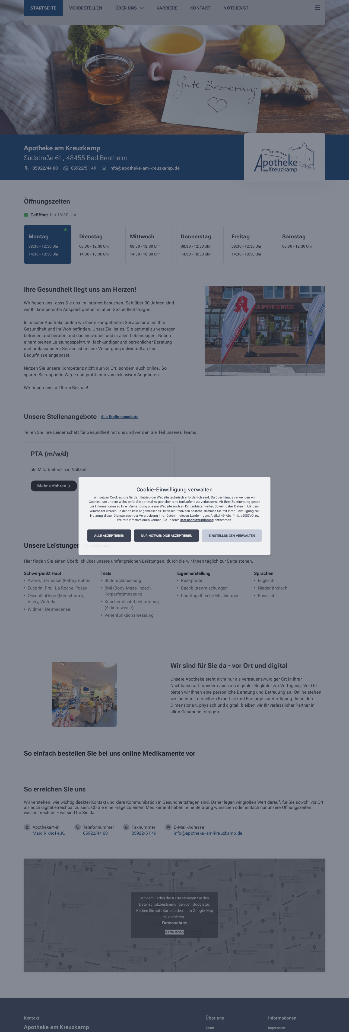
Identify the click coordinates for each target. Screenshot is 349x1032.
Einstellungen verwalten (232, 536)
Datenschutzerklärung (197, 520)
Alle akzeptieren (109, 536)
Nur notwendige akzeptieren (166, 536)
